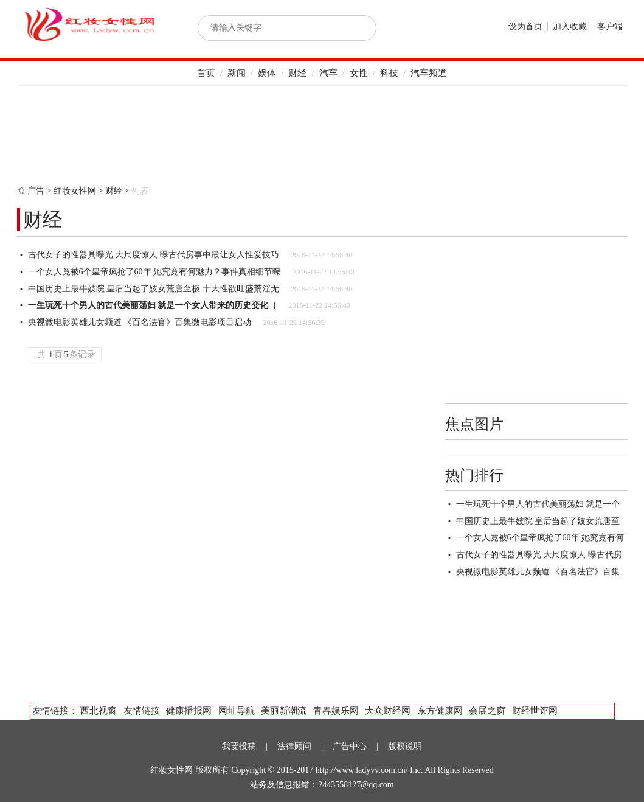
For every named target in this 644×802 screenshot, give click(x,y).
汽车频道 (428, 73)
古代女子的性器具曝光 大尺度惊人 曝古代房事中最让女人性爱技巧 (153, 254)
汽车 (328, 73)
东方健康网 (440, 711)
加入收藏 (570, 26)
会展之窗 (487, 711)
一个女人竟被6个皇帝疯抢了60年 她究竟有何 (540, 537)
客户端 (610, 26)
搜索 (354, 28)
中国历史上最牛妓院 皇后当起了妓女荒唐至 (538, 521)
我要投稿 (239, 746)
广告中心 (350, 746)
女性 (359, 73)
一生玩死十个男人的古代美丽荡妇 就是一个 (538, 504)
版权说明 (405, 746)
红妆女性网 (75, 190)
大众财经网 (387, 711)
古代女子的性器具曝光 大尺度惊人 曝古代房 (539, 554)
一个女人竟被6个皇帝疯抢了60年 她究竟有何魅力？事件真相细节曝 (155, 271)
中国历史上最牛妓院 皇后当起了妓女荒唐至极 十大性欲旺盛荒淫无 (153, 288)
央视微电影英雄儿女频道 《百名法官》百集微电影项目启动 (140, 322)
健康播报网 (189, 711)
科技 (389, 73)
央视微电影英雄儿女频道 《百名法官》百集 (538, 571)
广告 (35, 190)
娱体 (267, 73)
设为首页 (525, 26)
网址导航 (236, 711)
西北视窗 (98, 711)
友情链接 (141, 711)
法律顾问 (294, 746)
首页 (206, 73)
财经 (297, 73)
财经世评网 (535, 711)
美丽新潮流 (283, 711)
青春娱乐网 (336, 711)
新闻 (236, 73)
